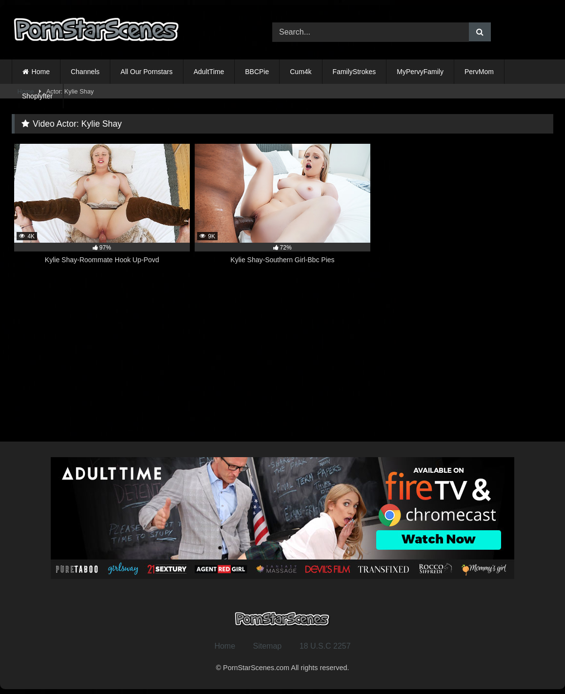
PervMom (479, 72)
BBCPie (257, 72)
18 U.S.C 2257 (325, 646)
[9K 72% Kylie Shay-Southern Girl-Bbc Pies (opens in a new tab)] (282, 209)
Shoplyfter (37, 96)
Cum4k (300, 72)
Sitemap (267, 646)
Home (41, 72)
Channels (85, 72)
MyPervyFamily (420, 72)
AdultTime (209, 72)
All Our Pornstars (147, 72)
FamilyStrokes (354, 72)
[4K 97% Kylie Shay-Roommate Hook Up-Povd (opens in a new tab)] (102, 209)
